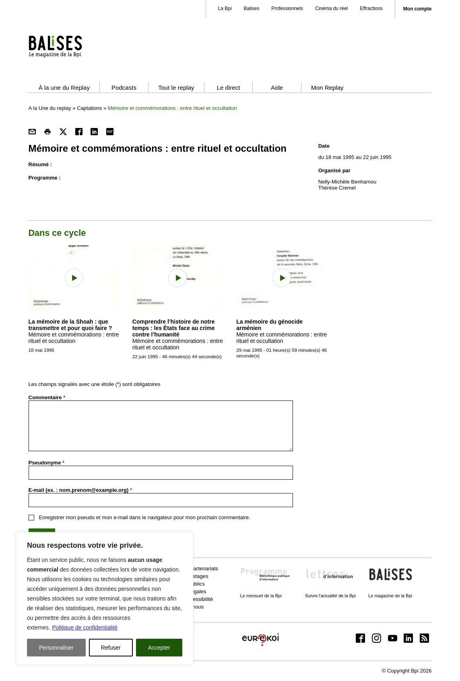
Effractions (371, 8)
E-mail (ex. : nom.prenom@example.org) (80, 490)
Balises (252, 8)
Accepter (159, 647)
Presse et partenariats (192, 568)
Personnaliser (56, 647)
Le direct (228, 87)
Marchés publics (186, 584)
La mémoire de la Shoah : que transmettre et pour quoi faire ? (70, 324)
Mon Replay (327, 87)
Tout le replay (176, 87)
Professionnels (287, 8)
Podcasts (123, 87)
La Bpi (225, 8)
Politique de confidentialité (85, 627)
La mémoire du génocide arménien (269, 324)
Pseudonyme (47, 463)
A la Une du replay (50, 108)
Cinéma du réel (331, 8)
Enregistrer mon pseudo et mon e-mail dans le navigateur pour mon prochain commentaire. (144, 517)
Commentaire (47, 397)
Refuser (111, 647)
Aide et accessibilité (190, 599)
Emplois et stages (187, 576)
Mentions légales (186, 591)
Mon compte (417, 9)
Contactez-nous (185, 607)
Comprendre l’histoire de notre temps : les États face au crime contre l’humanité (173, 328)
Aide (277, 87)
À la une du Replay (64, 87)
